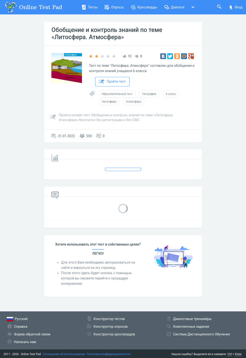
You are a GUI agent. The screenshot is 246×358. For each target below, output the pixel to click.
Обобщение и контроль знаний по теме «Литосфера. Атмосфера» (106, 33)
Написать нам (25, 342)
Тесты (89, 7)
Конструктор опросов (110, 326)
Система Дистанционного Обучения (201, 334)
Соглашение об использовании (64, 354)
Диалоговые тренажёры (192, 319)
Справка (20, 326)
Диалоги (174, 7)
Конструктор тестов (109, 319)
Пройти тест (112, 82)
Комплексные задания (191, 326)
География (149, 94)
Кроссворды (144, 7)
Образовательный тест (117, 94)
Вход (235, 7)
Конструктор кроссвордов (114, 334)
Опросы (114, 7)
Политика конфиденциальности (108, 354)
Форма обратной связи (32, 334)
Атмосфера (133, 101)
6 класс (171, 94)
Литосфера (109, 101)
